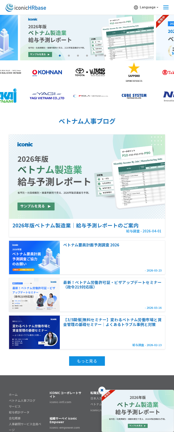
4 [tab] (87, 56)
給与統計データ (19, 412)
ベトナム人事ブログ (22, 400)
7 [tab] (114, 56)
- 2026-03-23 (153, 270)
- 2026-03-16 (153, 307)
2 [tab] (69, 56)
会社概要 (15, 418)
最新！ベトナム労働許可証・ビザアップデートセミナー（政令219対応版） (112, 284)
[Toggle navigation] (165, 7)
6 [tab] (105, 56)
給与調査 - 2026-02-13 (147, 345)
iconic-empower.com (65, 427)
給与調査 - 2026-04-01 (144, 231)
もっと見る (87, 361)
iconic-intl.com (60, 402)
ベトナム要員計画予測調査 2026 (91, 244)
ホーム (13, 394)
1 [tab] (60, 56)
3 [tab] (78, 56)
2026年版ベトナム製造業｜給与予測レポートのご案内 (75, 225)
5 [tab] (96, 56)
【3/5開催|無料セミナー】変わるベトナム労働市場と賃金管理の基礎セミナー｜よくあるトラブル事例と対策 (112, 322)
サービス (15, 406)
